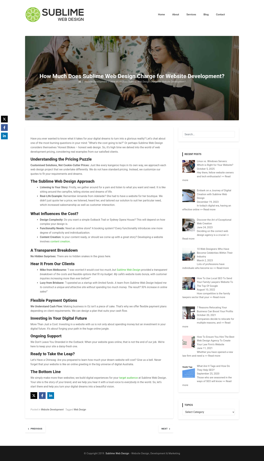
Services (191, 14)
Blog (206, 14)
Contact (220, 14)
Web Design (80, 409)
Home (161, 14)
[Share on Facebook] (42, 395)
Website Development (52, 409)
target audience (128, 377)
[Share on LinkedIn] (50, 395)
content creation (60, 241)
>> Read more (208, 209)
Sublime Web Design (129, 269)
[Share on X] (33, 395)
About (175, 14)
